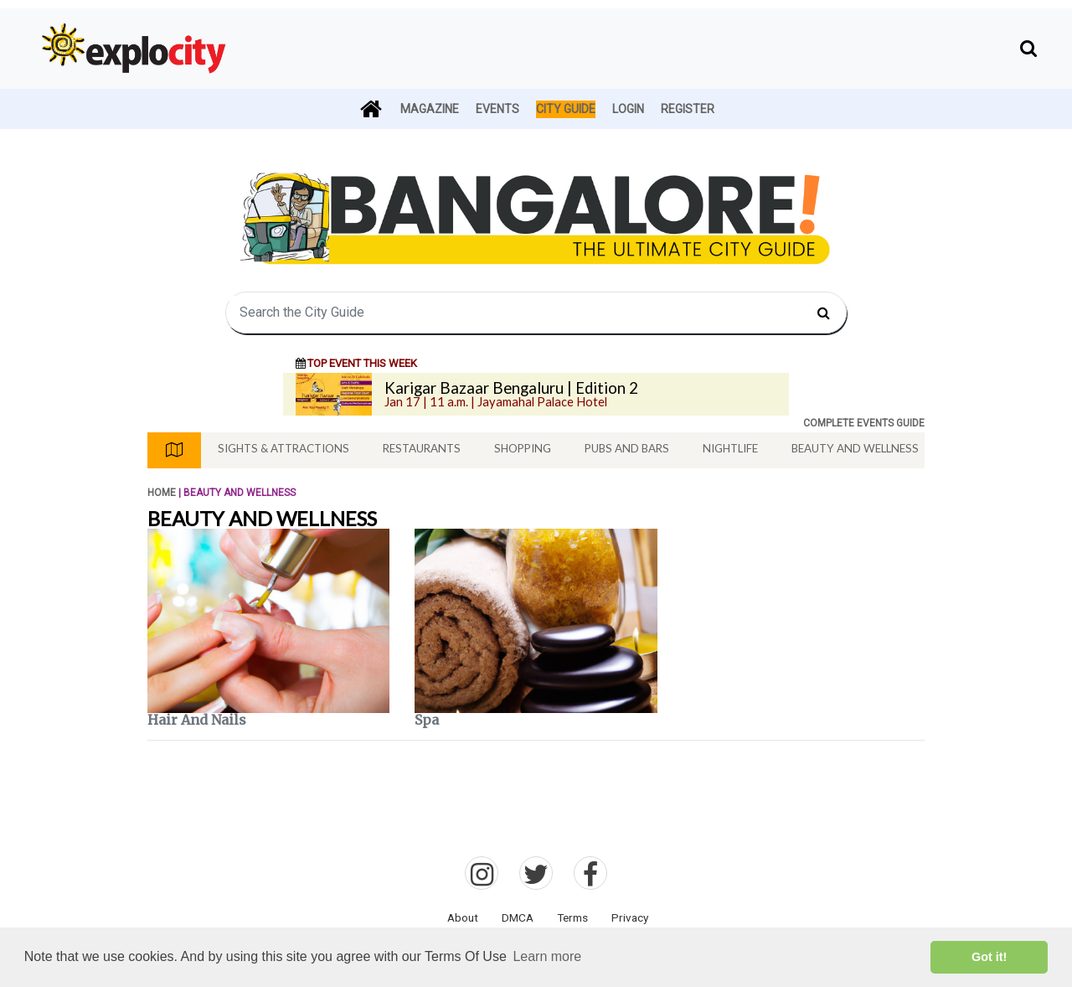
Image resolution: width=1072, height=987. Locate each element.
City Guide (565, 109)
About (462, 917)
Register (687, 109)
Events (497, 109)
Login (628, 109)
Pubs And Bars (627, 448)
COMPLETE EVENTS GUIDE (864, 423)
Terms (572, 917)
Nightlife (730, 448)
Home (161, 493)
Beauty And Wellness (855, 448)
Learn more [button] (547, 956)
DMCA (517, 917)
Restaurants (422, 448)
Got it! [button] (989, 957)
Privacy (629, 917)
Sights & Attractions (283, 448)
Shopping (522, 448)
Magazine (429, 109)
